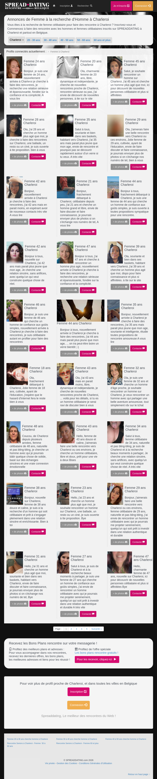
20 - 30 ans (33, 40)
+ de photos (19, 105)
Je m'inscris (121, 6)
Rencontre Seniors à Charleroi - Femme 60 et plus (77, 743)
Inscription (78, 691)
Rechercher (84, 6)
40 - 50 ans (66, 40)
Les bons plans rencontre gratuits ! (96, 652)
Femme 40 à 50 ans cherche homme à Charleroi (125, 739)
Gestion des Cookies (67, 763)
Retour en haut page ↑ (139, 774)
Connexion (78, 705)
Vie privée (50, 763)
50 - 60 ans (83, 40)
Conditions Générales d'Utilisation (95, 763)
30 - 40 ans (50, 40)
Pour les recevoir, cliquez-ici (97, 659)
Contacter (37, 105)
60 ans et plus (102, 40)
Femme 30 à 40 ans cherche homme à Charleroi (76, 739)
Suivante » (96, 629)
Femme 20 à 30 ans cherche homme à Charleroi (27, 739)
